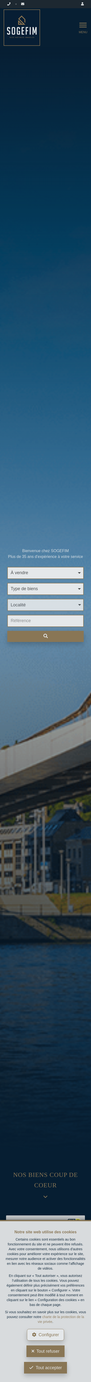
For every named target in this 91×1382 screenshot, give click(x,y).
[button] (45, 605)
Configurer (49, 1334)
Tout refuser (47, 1351)
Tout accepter (49, 1367)
